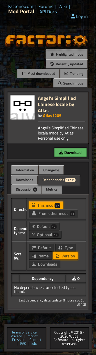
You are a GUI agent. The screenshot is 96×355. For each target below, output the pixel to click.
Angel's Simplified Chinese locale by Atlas (57, 104)
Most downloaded (38, 73)
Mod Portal (21, 11)
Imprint (32, 336)
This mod (46, 205)
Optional (45, 235)
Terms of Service (24, 333)
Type (65, 248)
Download (70, 152)
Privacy (16, 336)
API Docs (48, 11)
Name (40, 256)
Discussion (26, 189)
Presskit (18, 340)
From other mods (53, 213)
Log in (79, 16)
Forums (45, 6)
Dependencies (59, 179)
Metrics (52, 189)
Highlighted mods (66, 54)
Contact (35, 340)
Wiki (62, 6)
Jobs (34, 344)
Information (25, 170)
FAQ (23, 344)
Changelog (51, 170)
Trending (74, 73)
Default (44, 226)
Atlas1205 (52, 115)
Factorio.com (20, 6)
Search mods (70, 83)
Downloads (24, 179)
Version (65, 256)
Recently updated (66, 64)
